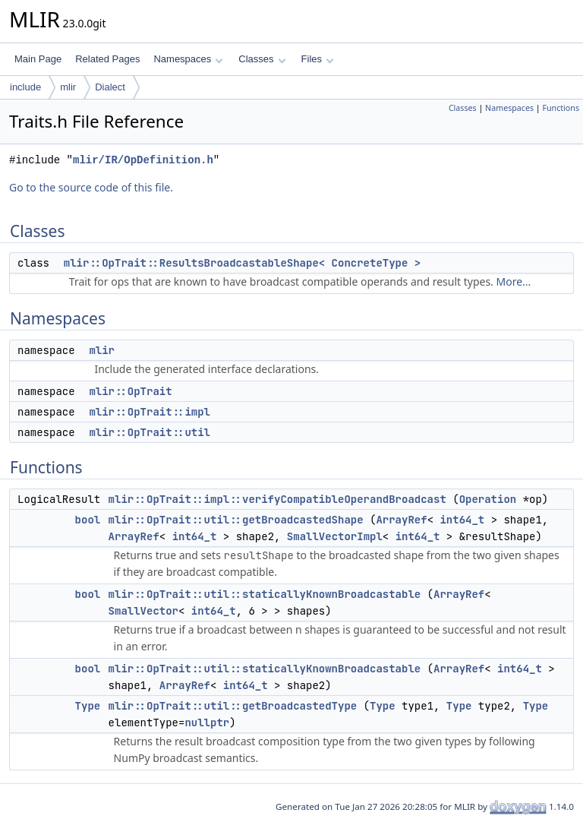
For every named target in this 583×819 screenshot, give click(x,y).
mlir (68, 87)
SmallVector (143, 611)
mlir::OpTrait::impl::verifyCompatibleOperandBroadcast (277, 499)
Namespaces (187, 59)
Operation (488, 499)
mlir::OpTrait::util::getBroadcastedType (233, 706)
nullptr (206, 722)
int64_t (462, 519)
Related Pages (107, 59)
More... (513, 281)
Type (88, 706)
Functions (560, 108)
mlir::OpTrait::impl (149, 412)
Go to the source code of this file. (91, 187)
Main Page (37, 59)
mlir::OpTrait (130, 391)
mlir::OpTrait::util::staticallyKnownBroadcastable (265, 594)
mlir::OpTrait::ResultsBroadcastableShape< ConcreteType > (242, 263)
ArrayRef (401, 519)
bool (88, 519)
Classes (261, 59)
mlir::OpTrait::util (149, 432)
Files (317, 59)
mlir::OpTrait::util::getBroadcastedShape (236, 519)
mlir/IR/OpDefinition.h (143, 160)
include (25, 87)
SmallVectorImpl (335, 536)
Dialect (110, 87)
